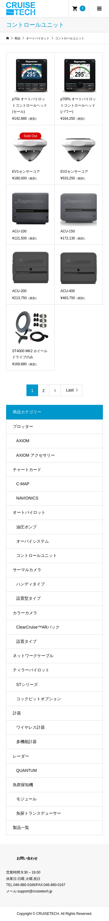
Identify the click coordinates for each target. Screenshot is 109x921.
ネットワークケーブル (33, 655)
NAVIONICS (27, 498)
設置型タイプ (28, 598)
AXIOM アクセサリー (35, 455)
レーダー (21, 756)
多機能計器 (26, 741)
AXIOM (22, 440)
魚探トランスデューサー (38, 813)
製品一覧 (21, 827)
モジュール (26, 799)
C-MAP (22, 483)
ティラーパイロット (31, 670)
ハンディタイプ (30, 584)
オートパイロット (29, 512)
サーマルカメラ (27, 569)
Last (70, 390)
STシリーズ (27, 684)
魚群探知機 (23, 784)
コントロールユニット (36, 555)
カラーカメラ (25, 613)
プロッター (23, 426)
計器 (17, 713)
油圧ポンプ (26, 527)
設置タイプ (26, 641)
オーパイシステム (32, 541)
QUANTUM (26, 770)
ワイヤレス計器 (30, 727)
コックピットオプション (38, 698)
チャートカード (27, 469)
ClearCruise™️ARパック (38, 627)
